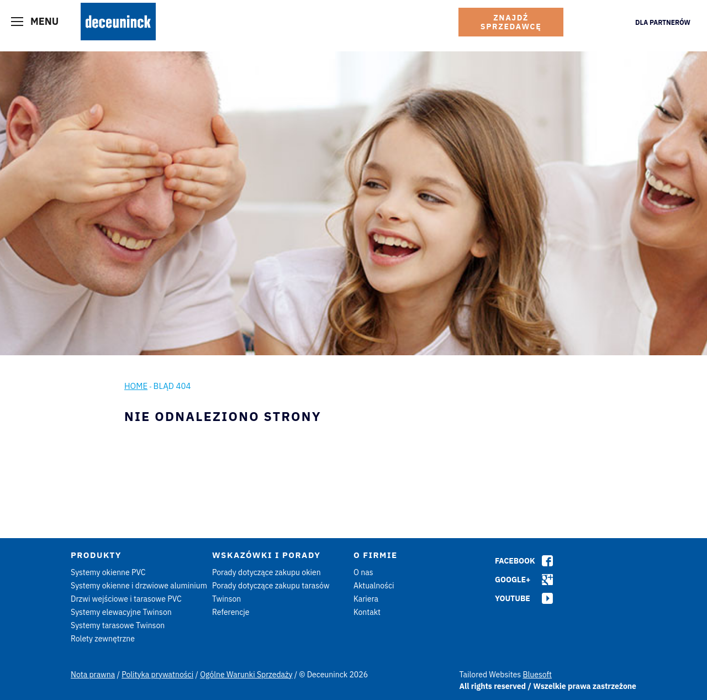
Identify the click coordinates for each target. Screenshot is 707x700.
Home (135, 386)
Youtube (512, 598)
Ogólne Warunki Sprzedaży (246, 675)
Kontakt (367, 612)
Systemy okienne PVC (108, 572)
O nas (363, 572)
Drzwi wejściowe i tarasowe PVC (126, 599)
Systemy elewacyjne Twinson (121, 612)
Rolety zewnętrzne (103, 639)
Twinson (226, 599)
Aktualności (374, 586)
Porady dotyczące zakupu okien (266, 572)
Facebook (515, 561)
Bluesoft (537, 675)
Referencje (231, 612)
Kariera (366, 599)
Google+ (512, 580)
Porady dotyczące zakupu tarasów (271, 586)
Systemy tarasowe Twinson (118, 625)
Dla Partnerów (662, 22)
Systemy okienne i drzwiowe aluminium (139, 586)
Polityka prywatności (157, 675)
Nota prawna (93, 675)
